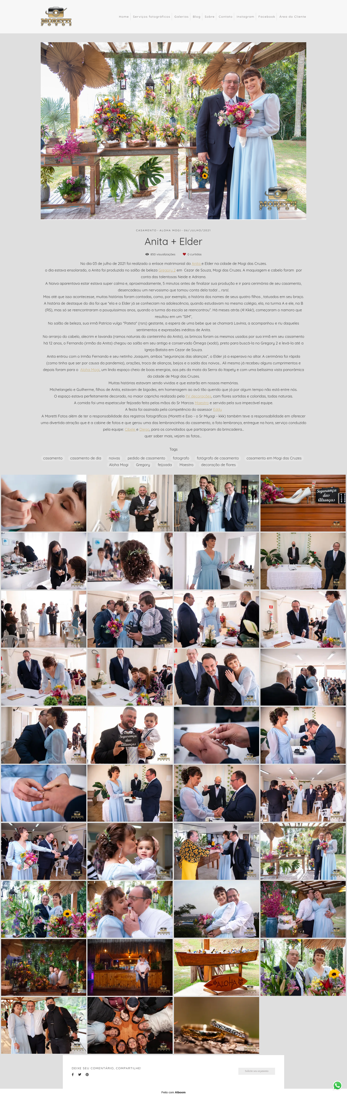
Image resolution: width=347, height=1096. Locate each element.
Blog (196, 17)
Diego (144, 429)
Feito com (173, 1092)
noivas (114, 458)
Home (124, 17)
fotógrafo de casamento (218, 458)
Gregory (143, 464)
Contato (226, 17)
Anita (197, 264)
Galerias (181, 17)
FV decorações (198, 396)
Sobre (210, 17)
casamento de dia (85, 458)
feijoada (165, 464)
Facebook (266, 17)
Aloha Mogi (90, 370)
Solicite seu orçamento (256, 1071)
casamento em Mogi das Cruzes (274, 458)
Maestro (202, 403)
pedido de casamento (146, 458)
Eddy (217, 409)
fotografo (181, 458)
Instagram (245, 17)
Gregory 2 (166, 270)
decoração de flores (218, 464)
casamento (52, 458)
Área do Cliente (292, 17)
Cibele (130, 429)
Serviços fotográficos (151, 17)
